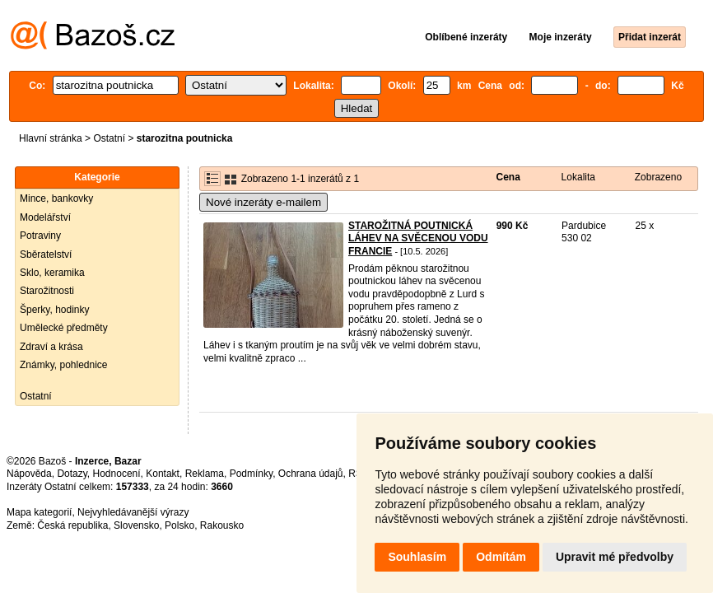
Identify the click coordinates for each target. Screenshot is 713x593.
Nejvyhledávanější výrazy (133, 512)
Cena (508, 177)
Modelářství (45, 217)
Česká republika (72, 525)
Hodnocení (117, 473)
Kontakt (162, 473)
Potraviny (40, 235)
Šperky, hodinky (55, 309)
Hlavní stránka (50, 138)
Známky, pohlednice (64, 365)
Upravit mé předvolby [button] (614, 556)
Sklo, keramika (52, 272)
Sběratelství (46, 254)
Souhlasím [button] (417, 556)
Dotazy (71, 473)
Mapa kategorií (39, 512)
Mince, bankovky (56, 198)
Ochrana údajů (310, 473)
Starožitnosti (47, 290)
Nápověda (29, 473)
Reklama (204, 473)
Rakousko (222, 525)
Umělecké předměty (64, 328)
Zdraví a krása (51, 347)
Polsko (179, 525)
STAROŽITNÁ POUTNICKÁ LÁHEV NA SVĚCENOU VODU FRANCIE (418, 238)
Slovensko (136, 525)
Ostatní (109, 138)
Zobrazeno (658, 177)
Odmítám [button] (501, 556)
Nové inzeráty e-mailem (263, 202)
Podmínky (251, 473)
